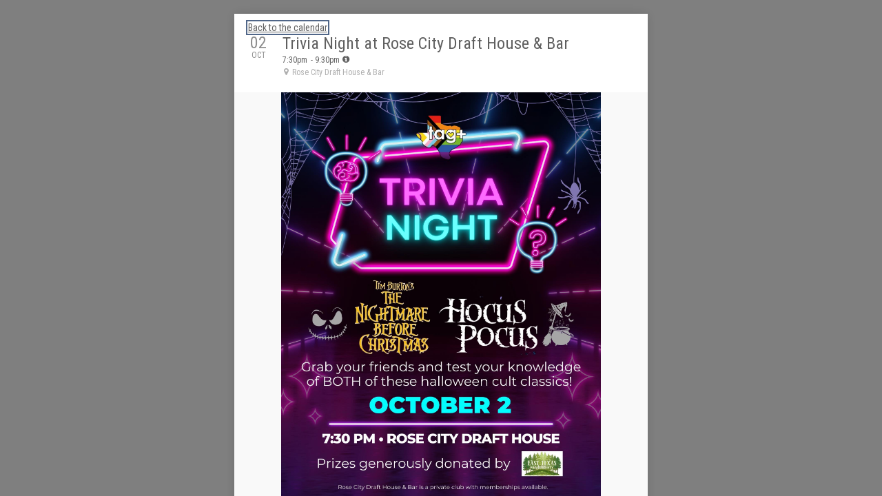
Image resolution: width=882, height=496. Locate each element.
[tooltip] (345, 59)
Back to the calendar (287, 27)
